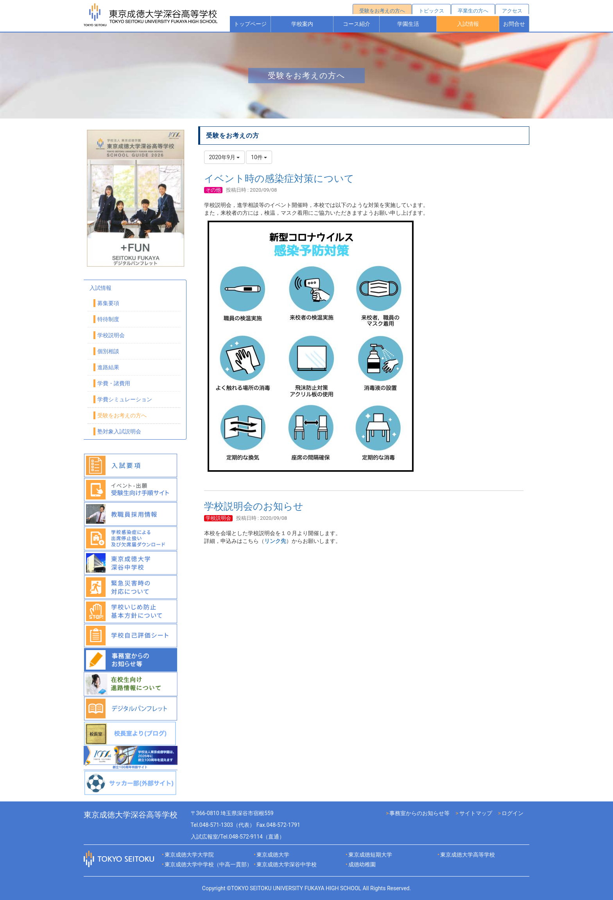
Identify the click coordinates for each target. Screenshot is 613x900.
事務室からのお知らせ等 (419, 813)
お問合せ (514, 24)
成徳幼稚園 (362, 864)
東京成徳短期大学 (370, 854)
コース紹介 (356, 24)
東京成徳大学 (272, 854)
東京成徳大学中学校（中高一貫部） (208, 864)
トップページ (250, 24)
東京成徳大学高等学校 (467, 854)
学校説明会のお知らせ (253, 506)
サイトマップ (475, 813)
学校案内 (302, 24)
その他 (213, 190)
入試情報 (468, 24)
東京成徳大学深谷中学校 (286, 864)
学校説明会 (218, 518)
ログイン (512, 813)
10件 (259, 157)
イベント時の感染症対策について (279, 178)
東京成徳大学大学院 (189, 854)
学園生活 (408, 24)
